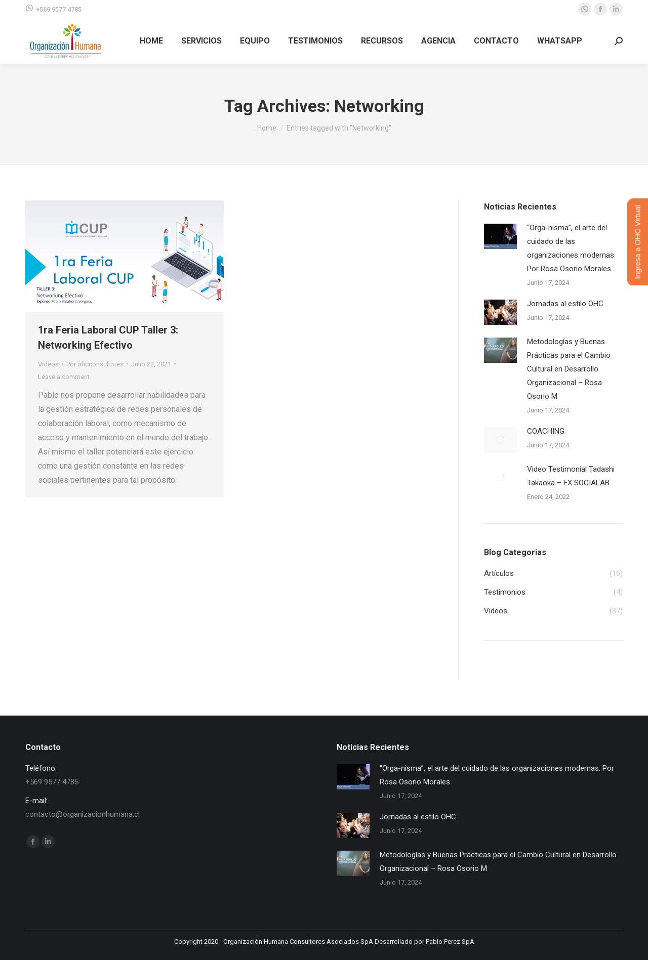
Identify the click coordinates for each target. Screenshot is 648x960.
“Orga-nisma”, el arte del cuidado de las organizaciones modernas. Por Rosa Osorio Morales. (571, 248)
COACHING (545, 431)
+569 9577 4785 (53, 8)
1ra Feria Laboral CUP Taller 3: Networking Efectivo (108, 337)
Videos (48, 364)
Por (95, 364)
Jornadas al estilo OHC (565, 303)
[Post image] (500, 236)
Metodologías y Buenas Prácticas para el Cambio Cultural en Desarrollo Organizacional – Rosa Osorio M (569, 369)
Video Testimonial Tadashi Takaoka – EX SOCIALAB (571, 476)
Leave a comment (64, 377)
